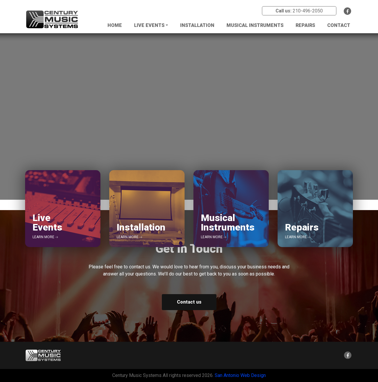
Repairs (305, 25)
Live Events (149, 25)
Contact (338, 25)
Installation (197, 25)
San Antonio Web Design (240, 375)
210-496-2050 (308, 11)
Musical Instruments (255, 25)
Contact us (189, 302)
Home (114, 25)
